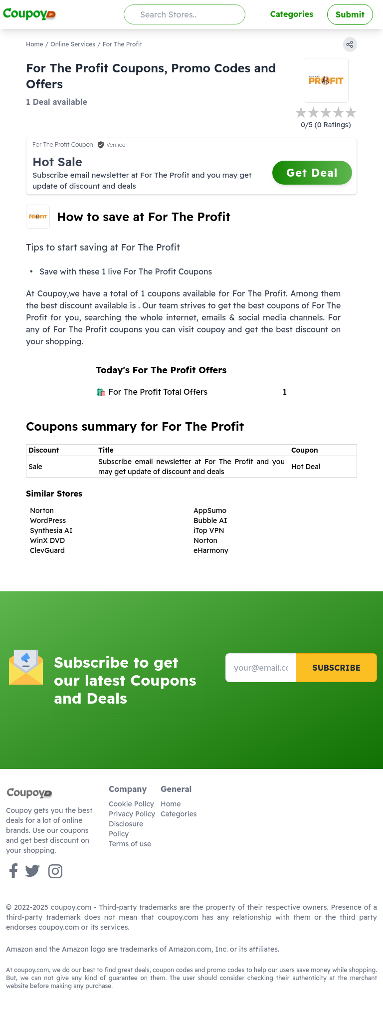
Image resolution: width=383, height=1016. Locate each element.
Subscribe (336, 668)
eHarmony (210, 550)
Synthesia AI (51, 530)
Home (34, 44)
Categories (291, 14)
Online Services (72, 44)
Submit (350, 14)
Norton (42, 510)
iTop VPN (208, 530)
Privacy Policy (132, 813)
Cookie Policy (131, 803)
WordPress (48, 520)
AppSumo (209, 510)
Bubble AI (210, 520)
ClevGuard (47, 550)
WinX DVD (47, 540)
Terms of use (130, 843)
